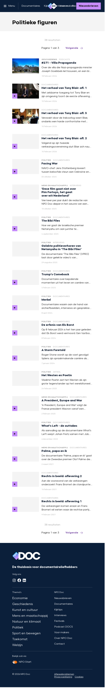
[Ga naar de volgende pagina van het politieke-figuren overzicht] (74, 48)
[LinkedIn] (24, 580)
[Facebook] (19, 580)
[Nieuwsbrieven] (88, 6)
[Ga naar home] (52, 6)
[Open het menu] (9, 6)
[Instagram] (14, 580)
